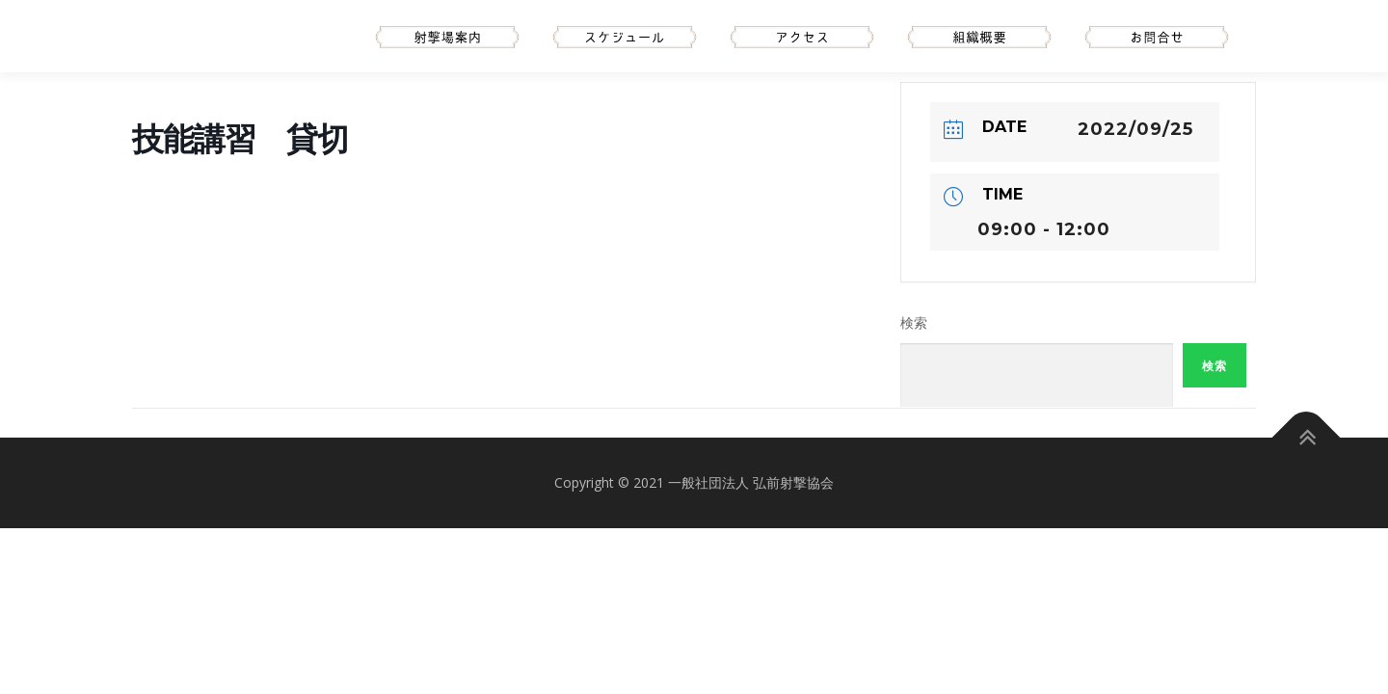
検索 (913, 323)
